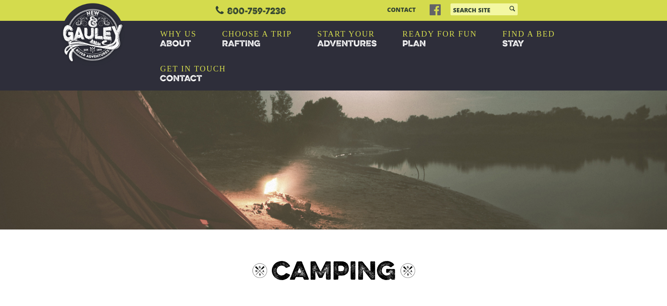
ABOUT (178, 39)
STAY (528, 39)
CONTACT (401, 10)
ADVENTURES (347, 39)
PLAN (439, 39)
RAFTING (257, 39)
